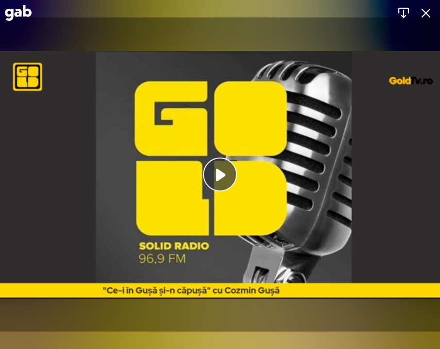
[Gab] (18, 13)
